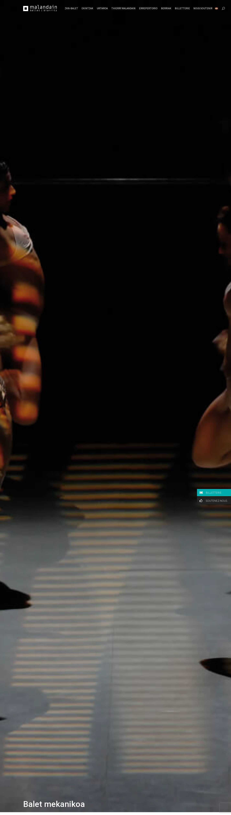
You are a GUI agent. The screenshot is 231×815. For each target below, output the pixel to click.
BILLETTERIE (210, 492)
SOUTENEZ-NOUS (213, 500)
